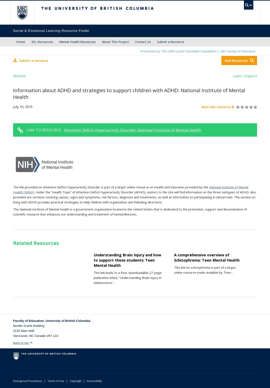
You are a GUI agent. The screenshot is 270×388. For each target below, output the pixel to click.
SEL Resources (42, 42)
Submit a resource (30, 60)
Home (20, 42)
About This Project (115, 42)
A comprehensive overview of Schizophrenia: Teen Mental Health (207, 257)
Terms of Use (56, 381)
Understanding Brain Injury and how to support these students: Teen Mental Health (127, 260)
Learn (237, 76)
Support (250, 76)
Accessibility (94, 381)
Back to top (23, 343)
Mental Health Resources (77, 42)
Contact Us (143, 42)
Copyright (76, 381)
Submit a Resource (170, 42)
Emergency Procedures (27, 381)
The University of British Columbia (22, 13)
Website (19, 76)
